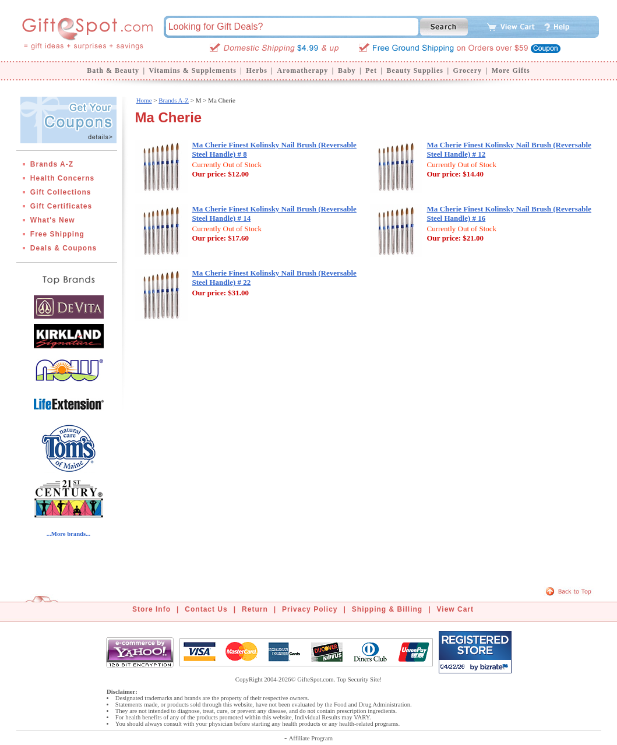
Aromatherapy (302, 70)
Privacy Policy (309, 609)
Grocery (467, 70)
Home (144, 100)
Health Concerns (62, 178)
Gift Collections (60, 192)
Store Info (151, 609)
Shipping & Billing (387, 609)
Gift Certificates (61, 206)
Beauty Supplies (415, 70)
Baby (347, 70)
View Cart (455, 609)
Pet (371, 70)
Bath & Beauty (113, 70)
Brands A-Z (51, 164)
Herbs (256, 70)
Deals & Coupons (63, 248)
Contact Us (206, 609)
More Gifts (511, 70)
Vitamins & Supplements (193, 70)
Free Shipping (57, 234)
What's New (52, 220)
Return (255, 609)
